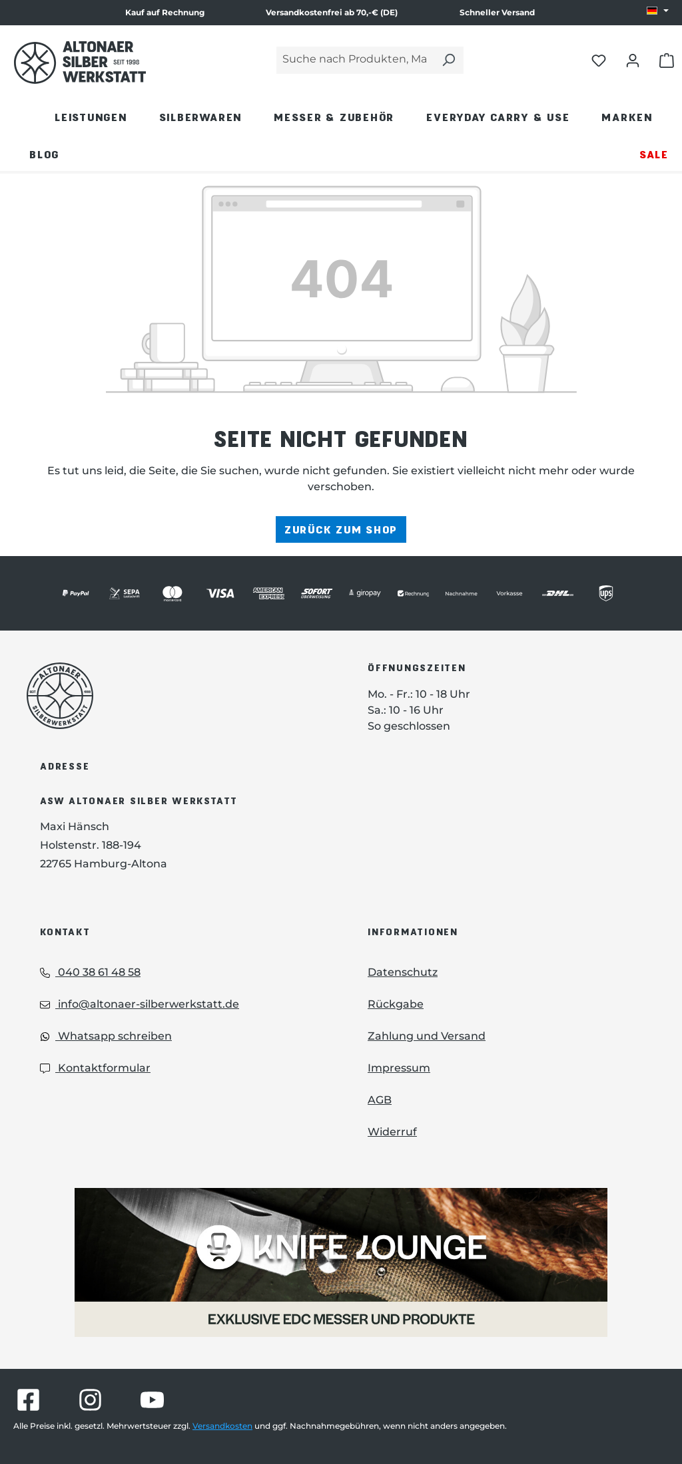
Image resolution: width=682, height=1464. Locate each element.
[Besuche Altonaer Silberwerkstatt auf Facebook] (28, 1400)
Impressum (399, 1068)
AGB (380, 1100)
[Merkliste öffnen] (598, 59)
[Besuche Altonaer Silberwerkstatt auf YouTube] (152, 1400)
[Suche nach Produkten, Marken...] (355, 60)
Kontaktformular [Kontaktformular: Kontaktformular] (95, 1068)
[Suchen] (448, 60)
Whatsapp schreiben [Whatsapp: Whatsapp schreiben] (106, 1036)
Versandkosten (222, 1426)
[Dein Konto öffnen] (632, 59)
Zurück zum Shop (341, 529)
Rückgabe (396, 1004)
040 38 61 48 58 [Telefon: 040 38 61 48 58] (90, 972)
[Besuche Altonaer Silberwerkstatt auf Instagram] (90, 1400)
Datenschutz (403, 972)
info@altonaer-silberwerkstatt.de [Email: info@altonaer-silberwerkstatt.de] (139, 1004)
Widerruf (392, 1131)
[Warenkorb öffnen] (666, 59)
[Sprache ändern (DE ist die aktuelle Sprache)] (658, 11)
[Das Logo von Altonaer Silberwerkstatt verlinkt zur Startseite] (177, 695)
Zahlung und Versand (427, 1036)
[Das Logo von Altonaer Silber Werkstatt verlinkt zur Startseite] (80, 62)
